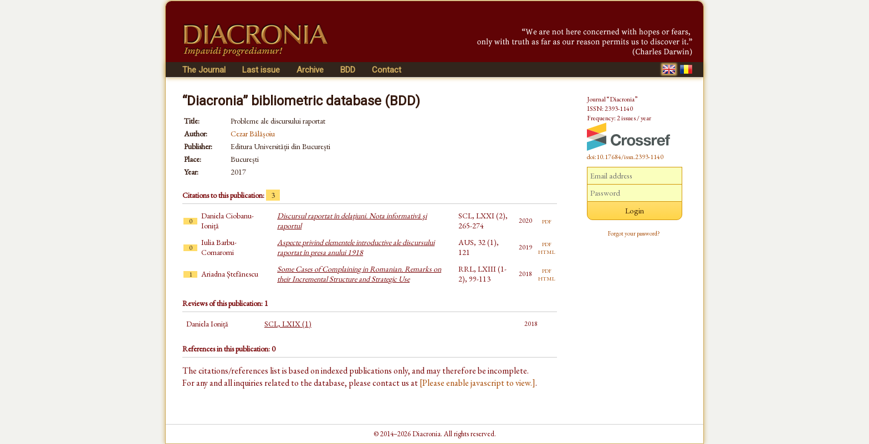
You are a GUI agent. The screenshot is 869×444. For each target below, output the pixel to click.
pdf (546, 221)
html (546, 251)
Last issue (261, 70)
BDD (347, 70)
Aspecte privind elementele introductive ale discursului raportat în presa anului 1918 (355, 247)
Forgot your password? (634, 233)
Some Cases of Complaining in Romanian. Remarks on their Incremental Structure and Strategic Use (359, 274)
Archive (310, 70)
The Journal (204, 70)
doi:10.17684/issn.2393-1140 (625, 157)
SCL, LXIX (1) (287, 324)
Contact (386, 70)
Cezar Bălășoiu (253, 134)
